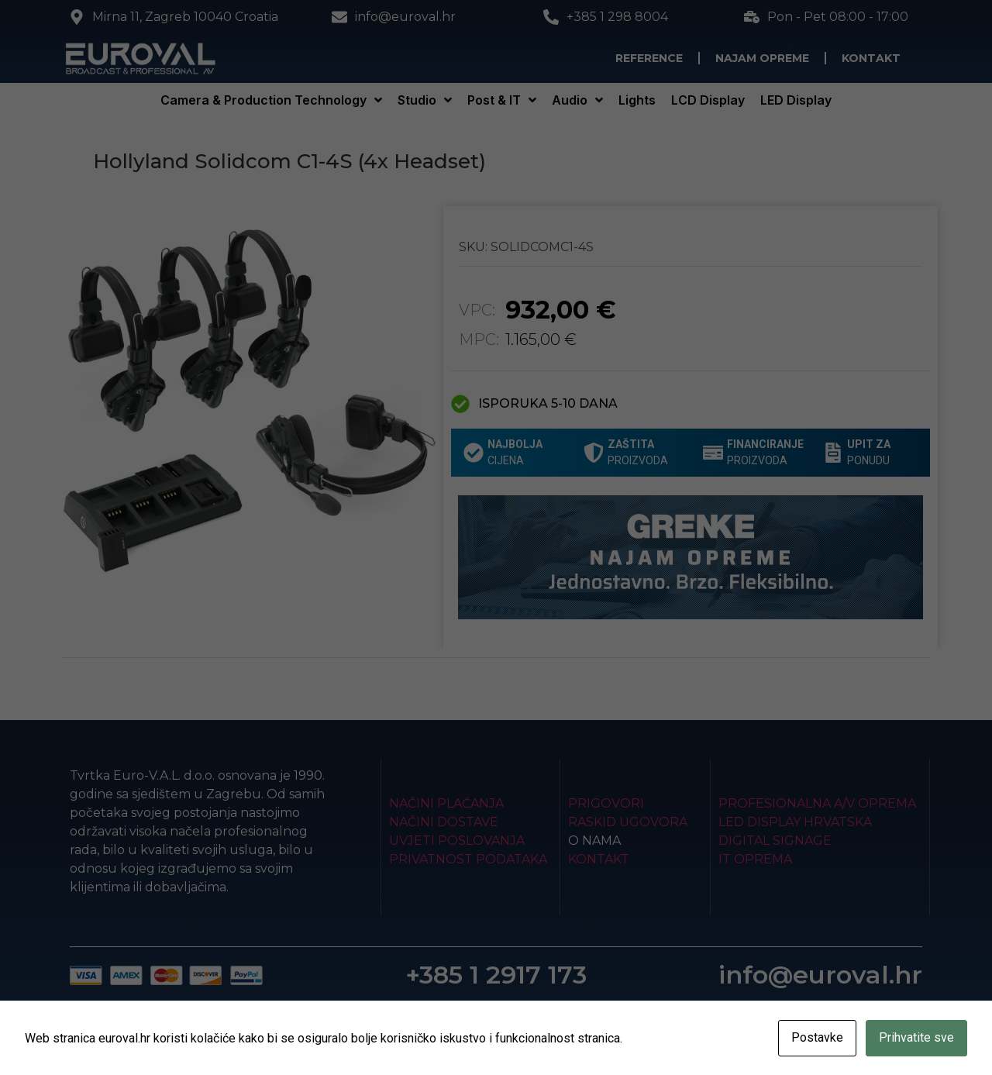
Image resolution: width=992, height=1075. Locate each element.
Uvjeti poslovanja (457, 840)
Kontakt (871, 58)
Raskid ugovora (627, 822)
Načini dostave (443, 822)
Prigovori (606, 803)
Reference (649, 58)
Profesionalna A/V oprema (817, 803)
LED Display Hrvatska (795, 822)
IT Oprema (755, 859)
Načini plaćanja (446, 803)
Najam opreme (762, 58)
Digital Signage (775, 840)
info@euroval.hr (820, 975)
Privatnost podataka (468, 859)
